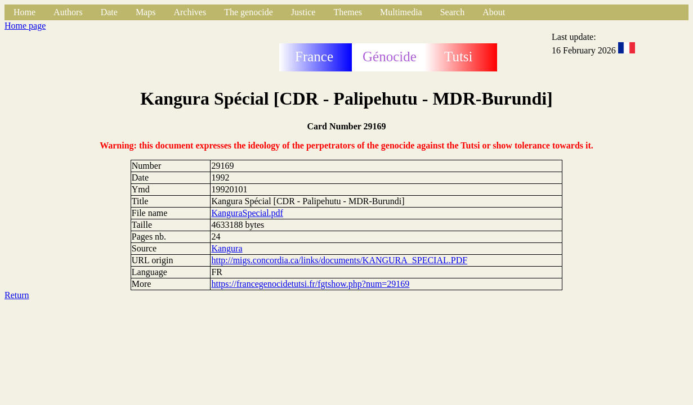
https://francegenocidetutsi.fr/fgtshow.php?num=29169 (310, 284)
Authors (68, 12)
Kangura (226, 248)
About (493, 12)
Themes (347, 12)
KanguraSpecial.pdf (247, 213)
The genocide (248, 12)
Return (17, 295)
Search (452, 12)
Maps (146, 12)
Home (24, 12)
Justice (303, 12)
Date (109, 12)
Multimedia (401, 12)
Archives (189, 12)
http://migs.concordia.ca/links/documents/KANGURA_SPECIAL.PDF (339, 260)
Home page (25, 25)
